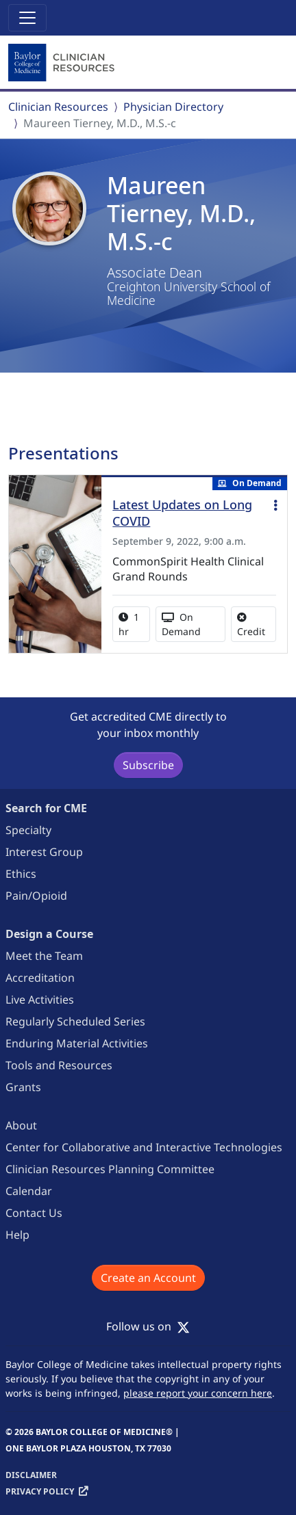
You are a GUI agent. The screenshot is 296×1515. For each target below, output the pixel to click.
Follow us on (148, 1326)
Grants (23, 1087)
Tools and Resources (58, 1065)
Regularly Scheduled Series (75, 1021)
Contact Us (33, 1212)
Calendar (28, 1190)
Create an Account (148, 1277)
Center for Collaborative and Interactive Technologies (143, 1147)
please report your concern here (197, 1392)
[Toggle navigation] (27, 17)
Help (17, 1234)
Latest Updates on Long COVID (182, 512)
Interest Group (44, 851)
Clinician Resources (58, 106)
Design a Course (49, 933)
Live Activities (39, 999)
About (21, 1125)
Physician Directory (173, 106)
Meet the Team (44, 955)
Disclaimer (31, 1475)
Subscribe (148, 765)
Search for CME (46, 808)
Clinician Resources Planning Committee (109, 1169)
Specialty (28, 829)
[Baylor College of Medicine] (63, 63)
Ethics (20, 873)
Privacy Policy (39, 1491)
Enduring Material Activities (76, 1043)
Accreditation (40, 977)
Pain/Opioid (36, 895)
